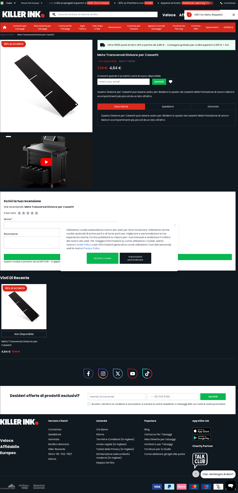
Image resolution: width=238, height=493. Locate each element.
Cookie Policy (83, 244)
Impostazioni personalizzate (135, 258)
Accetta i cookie (102, 258)
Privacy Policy (91, 248)
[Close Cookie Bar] (175, 225)
